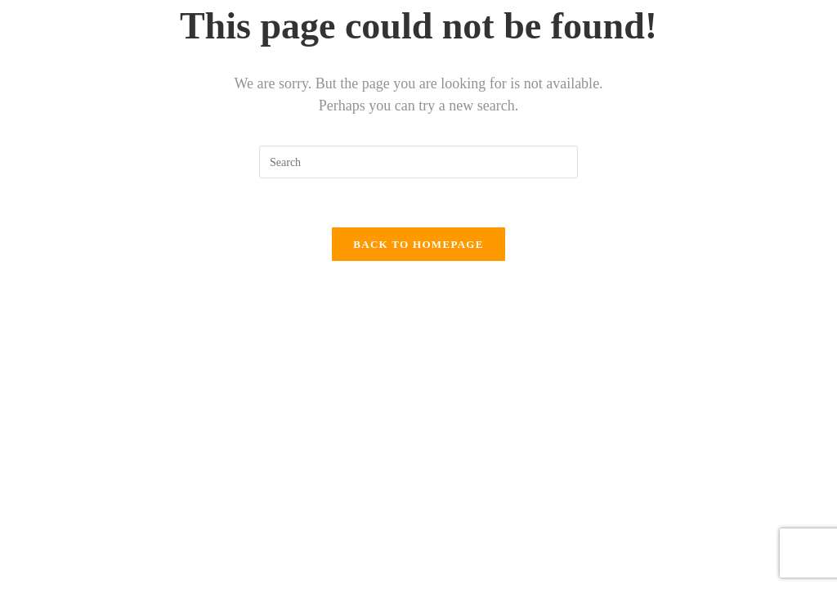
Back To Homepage (418, 244)
